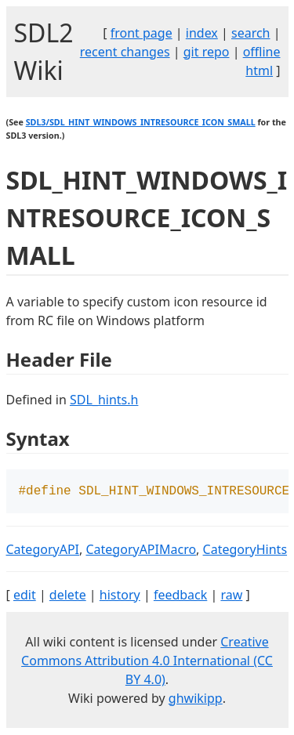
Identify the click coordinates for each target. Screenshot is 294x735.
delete (67, 596)
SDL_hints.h (104, 399)
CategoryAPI (43, 550)
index (202, 33)
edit (24, 596)
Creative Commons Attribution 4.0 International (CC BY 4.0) (147, 662)
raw (231, 596)
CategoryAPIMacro (140, 550)
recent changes (125, 51)
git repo (206, 51)
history (120, 596)
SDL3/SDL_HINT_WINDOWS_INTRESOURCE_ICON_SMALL (141, 122)
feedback (180, 596)
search (250, 33)
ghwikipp (196, 699)
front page (141, 33)
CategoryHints (245, 550)
